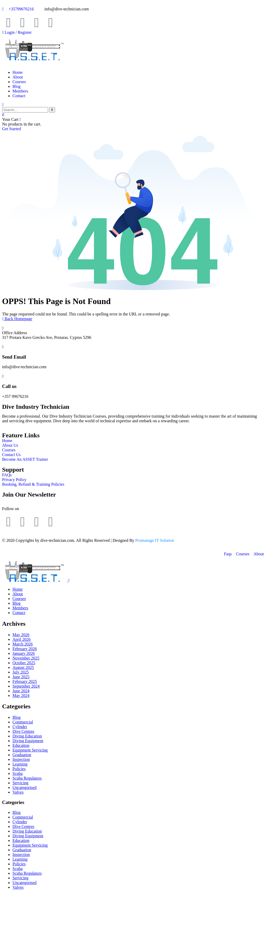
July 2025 (20, 672)
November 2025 (25, 658)
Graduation (21, 755)
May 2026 (20, 634)
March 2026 (22, 644)
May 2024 (20, 695)
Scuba (17, 773)
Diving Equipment (27, 741)
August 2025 (23, 667)
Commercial (22, 722)
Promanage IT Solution (154, 540)
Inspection (21, 759)
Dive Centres (23, 731)
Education (20, 745)
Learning (20, 764)
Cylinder (19, 726)
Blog (16, 717)
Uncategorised (24, 787)
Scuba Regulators (27, 778)
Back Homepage (17, 319)
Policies (19, 769)
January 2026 (23, 653)
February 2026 (24, 649)
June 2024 (20, 691)
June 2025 (20, 677)
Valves (18, 792)
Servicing (20, 783)
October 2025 (23, 663)
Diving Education (27, 736)
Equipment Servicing (30, 750)
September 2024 (25, 686)
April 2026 (21, 639)
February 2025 (24, 681)
